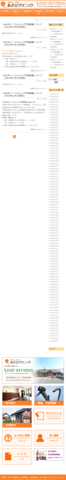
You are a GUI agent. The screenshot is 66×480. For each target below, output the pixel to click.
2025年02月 (54, 127)
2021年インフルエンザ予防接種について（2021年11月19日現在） (22, 43)
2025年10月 (54, 107)
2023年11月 (54, 156)
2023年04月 (54, 171)
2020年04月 (54, 241)
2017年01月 (54, 313)
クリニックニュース (56, 469)
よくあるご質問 (17, 472)
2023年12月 (54, 153)
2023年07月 (54, 166)
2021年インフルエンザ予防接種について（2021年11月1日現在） (22, 94)
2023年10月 (54, 158)
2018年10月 (54, 279)
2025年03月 (54, 125)
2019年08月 (54, 253)
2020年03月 (54, 243)
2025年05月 (54, 120)
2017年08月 (54, 302)
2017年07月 (54, 305)
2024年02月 (54, 151)
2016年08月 (54, 320)
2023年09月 (54, 161)
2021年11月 (54, 210)
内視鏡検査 (34, 469)
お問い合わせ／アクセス (34, 472)
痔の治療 (43, 469)
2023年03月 (54, 174)
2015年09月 (54, 338)
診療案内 (27, 11)
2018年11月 (54, 277)
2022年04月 (54, 197)
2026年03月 (54, 94)
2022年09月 (54, 187)
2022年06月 (54, 194)
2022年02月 (54, 202)
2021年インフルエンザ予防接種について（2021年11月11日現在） (22, 76)
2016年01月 (54, 331)
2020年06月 (54, 235)
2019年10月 (54, 251)
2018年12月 (54, 274)
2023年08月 (54, 163)
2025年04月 (54, 122)
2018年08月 (54, 284)
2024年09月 (54, 138)
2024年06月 (54, 143)
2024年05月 (54, 146)
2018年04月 (54, 292)
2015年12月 (54, 333)
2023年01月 (54, 179)
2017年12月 (54, 300)
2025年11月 (54, 104)
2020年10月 (54, 225)
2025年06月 (54, 117)
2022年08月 (54, 189)
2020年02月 (54, 246)
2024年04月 (54, 148)
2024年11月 (54, 135)
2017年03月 (54, 310)
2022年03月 (54, 199)
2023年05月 (54, 169)
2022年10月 (54, 184)
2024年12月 (54, 133)
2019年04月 (54, 264)
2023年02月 (54, 176)
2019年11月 (54, 248)
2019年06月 (54, 259)
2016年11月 (54, 315)
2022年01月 (54, 205)
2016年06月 (54, 325)
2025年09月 (54, 109)
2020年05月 (54, 238)
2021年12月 (54, 207)
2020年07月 (54, 233)
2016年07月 (54, 323)
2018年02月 (54, 295)
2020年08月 (54, 230)
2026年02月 (54, 97)
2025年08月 (54, 112)
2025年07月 (54, 115)
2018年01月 (54, 297)
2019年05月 (54, 261)
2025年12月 (54, 102)
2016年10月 (54, 318)
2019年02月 (54, 269)
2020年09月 (54, 228)
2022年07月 (54, 192)
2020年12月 (54, 220)
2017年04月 (54, 307)
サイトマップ (49, 472)
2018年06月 (54, 289)
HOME (6, 11)
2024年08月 (54, 140)
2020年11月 (54, 223)
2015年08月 (54, 341)
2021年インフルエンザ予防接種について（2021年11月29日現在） (22, 25)
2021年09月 (54, 212)
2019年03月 (54, 266)
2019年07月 (54, 256)
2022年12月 (54, 181)
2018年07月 (54, 287)
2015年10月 (54, 336)
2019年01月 (54, 272)
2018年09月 (54, 282)
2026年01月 (54, 99)
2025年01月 (54, 130)
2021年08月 (54, 215)
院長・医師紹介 (14, 469)
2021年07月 (54, 217)
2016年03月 (54, 328)
